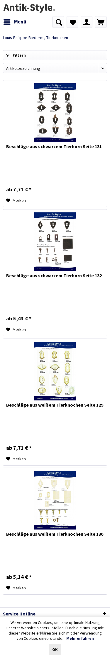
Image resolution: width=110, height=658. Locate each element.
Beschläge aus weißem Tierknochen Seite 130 (54, 534)
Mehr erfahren (80, 638)
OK (55, 649)
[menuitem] (14, 22)
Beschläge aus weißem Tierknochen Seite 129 (54, 405)
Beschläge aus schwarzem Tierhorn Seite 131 (54, 146)
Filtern (16, 55)
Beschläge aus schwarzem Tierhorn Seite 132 (54, 275)
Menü (15, 21)
